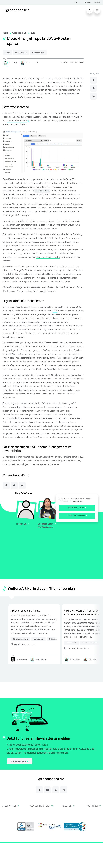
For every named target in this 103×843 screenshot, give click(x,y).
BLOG (33, 33)
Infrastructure (26, 53)
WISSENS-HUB (19, 33)
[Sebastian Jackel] (30, 63)
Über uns (77, 2)
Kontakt (97, 2)
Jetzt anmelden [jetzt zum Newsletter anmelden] (19, 762)
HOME (5, 33)
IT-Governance (47, 53)
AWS (55, 311)
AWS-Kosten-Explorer (17, 121)
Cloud (9, 53)
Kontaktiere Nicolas (78, 508)
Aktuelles (87, 2)
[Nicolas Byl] (11, 63)
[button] (10, 809)
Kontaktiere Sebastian (78, 516)
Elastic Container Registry (48, 257)
